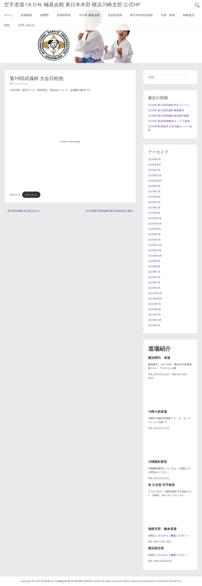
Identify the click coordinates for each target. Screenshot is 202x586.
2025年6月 (154, 196)
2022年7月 (154, 303)
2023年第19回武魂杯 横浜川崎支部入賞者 (110, 210)
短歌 (7, 25)
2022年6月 (154, 309)
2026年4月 (154, 164)
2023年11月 (154, 250)
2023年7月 (154, 271)
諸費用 (44, 15)
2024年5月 (154, 234)
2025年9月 (154, 186)
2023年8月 (154, 266)
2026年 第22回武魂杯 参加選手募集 (168, 115)
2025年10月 (155, 180)
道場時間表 (64, 15)
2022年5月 (154, 314)
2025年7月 (154, 191)
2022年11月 (155, 293)
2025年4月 (154, 207)
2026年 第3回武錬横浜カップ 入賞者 (169, 121)
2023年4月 (154, 277)
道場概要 (26, 15)
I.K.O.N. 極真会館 (89, 15)
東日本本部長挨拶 (141, 15)
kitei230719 (15, 194)
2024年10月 (155, 223)
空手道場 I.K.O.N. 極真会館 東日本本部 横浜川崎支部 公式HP (72, 5)
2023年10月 (155, 255)
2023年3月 (154, 282)
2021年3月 (154, 325)
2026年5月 (154, 159)
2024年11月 (155, 218)
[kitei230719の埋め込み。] (70, 141)
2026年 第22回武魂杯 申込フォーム (168, 104)
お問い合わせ (26, 25)
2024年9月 (154, 228)
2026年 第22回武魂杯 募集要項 (166, 110)
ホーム (8, 15)
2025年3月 (154, 212)
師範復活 (188, 15)
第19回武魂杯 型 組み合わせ (22, 210)
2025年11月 (154, 175)
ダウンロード (31, 194)
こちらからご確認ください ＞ (172, 535)
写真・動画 (168, 15)
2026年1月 (154, 170)
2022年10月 (155, 298)
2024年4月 (154, 239)
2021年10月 (155, 320)
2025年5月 (154, 202)
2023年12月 (155, 245)
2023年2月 (154, 287)
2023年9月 (154, 261)
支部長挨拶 (115, 15)
